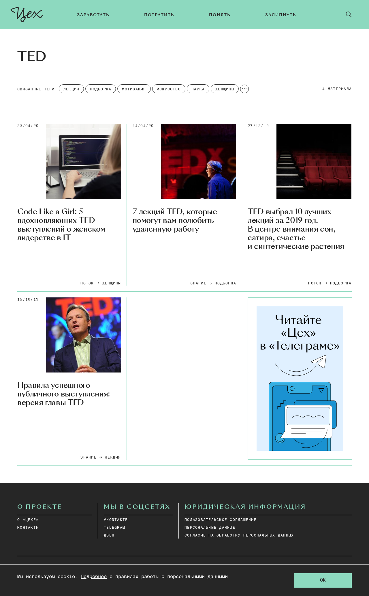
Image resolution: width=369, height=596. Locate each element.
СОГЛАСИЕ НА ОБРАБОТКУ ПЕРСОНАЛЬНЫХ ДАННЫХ (239, 535)
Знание (198, 283)
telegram (114, 528)
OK (323, 580)
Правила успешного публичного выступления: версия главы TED (63, 394)
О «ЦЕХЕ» (28, 520)
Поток (87, 283)
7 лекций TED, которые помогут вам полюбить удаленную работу (175, 221)
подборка (225, 283)
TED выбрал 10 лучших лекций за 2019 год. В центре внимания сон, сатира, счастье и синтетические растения (296, 229)
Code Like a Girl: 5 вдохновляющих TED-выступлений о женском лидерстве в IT (61, 225)
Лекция (113, 457)
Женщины (111, 283)
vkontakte (116, 520)
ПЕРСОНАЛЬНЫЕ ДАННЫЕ (209, 528)
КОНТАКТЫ (28, 528)
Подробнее (94, 576)
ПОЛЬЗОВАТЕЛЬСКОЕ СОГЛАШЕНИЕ (220, 520)
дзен (109, 535)
